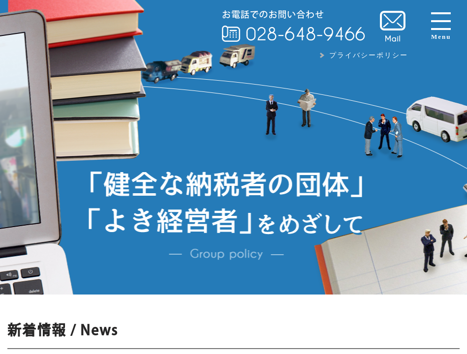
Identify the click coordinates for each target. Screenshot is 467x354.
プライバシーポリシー (368, 55)
